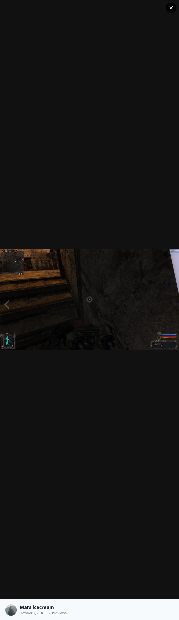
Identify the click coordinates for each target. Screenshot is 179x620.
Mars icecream (37, 607)
